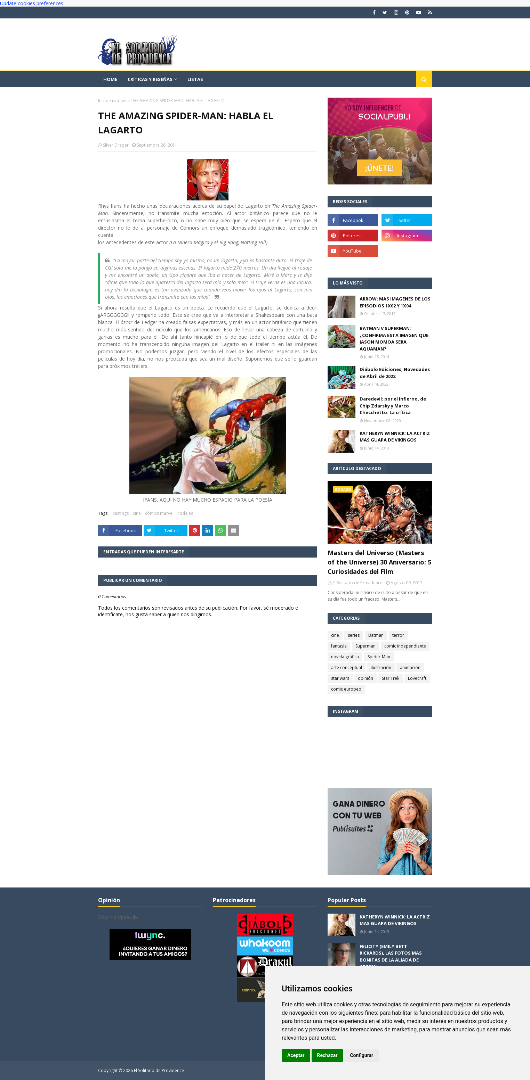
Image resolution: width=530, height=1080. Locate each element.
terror (398, 635)
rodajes (119, 101)
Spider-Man (379, 657)
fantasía (339, 646)
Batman (376, 635)
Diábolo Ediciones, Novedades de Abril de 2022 (395, 372)
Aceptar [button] (296, 1055)
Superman (365, 646)
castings (121, 513)
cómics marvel (159, 513)
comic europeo (346, 689)
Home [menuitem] (110, 79)
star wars (340, 678)
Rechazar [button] (327, 1055)
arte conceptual (346, 667)
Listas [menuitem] (195, 79)
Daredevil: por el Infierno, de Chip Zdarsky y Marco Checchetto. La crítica (393, 405)
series (354, 635)
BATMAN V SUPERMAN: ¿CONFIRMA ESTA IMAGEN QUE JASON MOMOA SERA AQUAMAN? (394, 338)
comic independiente (405, 646)
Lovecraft (417, 678)
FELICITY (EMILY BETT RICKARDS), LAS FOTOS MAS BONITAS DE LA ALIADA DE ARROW (391, 956)
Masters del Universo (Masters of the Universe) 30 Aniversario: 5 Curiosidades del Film (379, 562)
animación (410, 667)
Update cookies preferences (31, 3)
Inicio (103, 101)
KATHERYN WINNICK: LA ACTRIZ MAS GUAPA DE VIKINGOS (395, 436)
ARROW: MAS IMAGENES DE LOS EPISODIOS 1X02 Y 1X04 (395, 302)
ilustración (381, 667)
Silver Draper (116, 145)
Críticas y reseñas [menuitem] (150, 79)
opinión (365, 678)
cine (137, 513)
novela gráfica (345, 657)
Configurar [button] (361, 1055)
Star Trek (390, 678)
